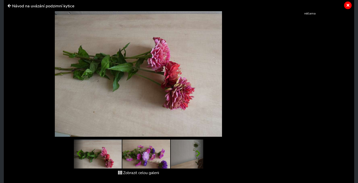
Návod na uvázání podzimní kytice (43, 6)
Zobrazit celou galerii (138, 173)
